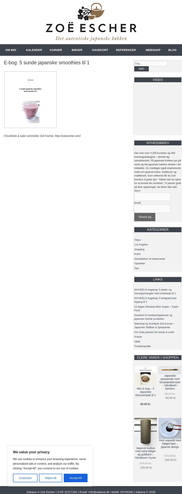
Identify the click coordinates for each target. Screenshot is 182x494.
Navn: (137, 190)
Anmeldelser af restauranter (149, 258)
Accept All (76, 478)
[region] (50, 466)
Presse (138, 336)
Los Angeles (141, 244)
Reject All (50, 478)
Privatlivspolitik (142, 346)
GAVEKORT (100, 50)
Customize (25, 478)
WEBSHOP (153, 50)
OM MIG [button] (10, 50)
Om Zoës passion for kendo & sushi (154, 332)
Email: (137, 202)
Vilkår (137, 341)
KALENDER (34, 50)
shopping (139, 249)
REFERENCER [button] (126, 50)
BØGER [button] (77, 50)
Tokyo (137, 239)
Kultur (137, 254)
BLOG (172, 50)
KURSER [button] (56, 50)
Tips (136, 268)
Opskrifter (139, 263)
